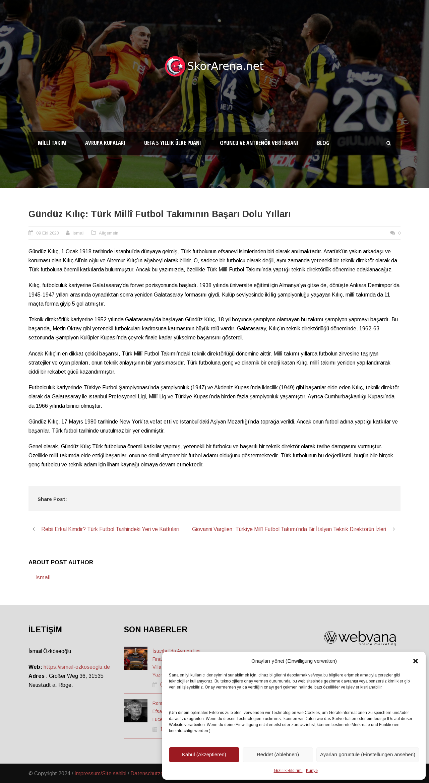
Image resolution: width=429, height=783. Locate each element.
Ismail (78, 233)
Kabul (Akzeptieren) (204, 754)
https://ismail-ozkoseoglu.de (77, 667)
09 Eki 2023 (47, 233)
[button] (415, 661)
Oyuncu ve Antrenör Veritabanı (259, 143)
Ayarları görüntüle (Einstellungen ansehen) (367, 754)
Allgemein (108, 233)
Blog (323, 143)
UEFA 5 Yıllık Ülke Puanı (172, 143)
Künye (312, 770)
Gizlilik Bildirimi (288, 770)
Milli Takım (52, 143)
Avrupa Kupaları (105, 143)
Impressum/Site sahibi (100, 773)
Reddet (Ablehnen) (278, 754)
